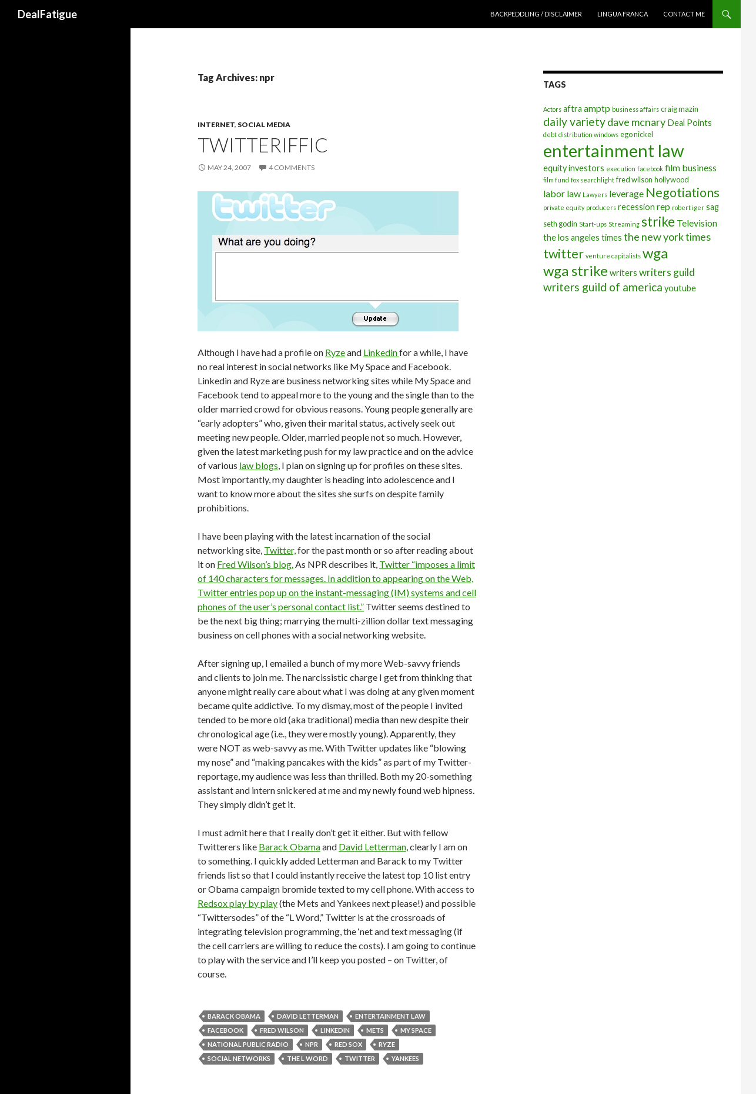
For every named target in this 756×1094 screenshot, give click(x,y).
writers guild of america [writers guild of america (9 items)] (603, 287)
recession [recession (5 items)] (636, 207)
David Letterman (372, 846)
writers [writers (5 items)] (623, 273)
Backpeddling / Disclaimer (536, 14)
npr (311, 1044)
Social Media (263, 124)
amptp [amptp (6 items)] (597, 108)
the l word (307, 1058)
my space (415, 1030)
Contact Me (684, 14)
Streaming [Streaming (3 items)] (624, 224)
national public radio (248, 1044)
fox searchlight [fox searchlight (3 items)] (592, 180)
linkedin (335, 1030)
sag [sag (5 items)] (712, 207)
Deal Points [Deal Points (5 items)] (689, 123)
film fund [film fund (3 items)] (556, 180)
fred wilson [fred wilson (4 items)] (634, 179)
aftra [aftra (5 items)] (572, 109)
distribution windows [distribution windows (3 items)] (588, 134)
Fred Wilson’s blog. (255, 564)
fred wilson (282, 1030)
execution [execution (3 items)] (620, 168)
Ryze (335, 352)
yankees (405, 1058)
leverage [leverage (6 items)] (626, 193)
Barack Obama (289, 846)
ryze (387, 1044)
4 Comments (292, 167)
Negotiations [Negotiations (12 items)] (682, 192)
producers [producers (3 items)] (601, 207)
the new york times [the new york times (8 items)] (667, 236)
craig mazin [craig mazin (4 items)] (679, 109)
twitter (359, 1058)
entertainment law (390, 1016)
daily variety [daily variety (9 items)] (574, 121)
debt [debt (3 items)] (550, 134)
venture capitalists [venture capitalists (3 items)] (613, 256)
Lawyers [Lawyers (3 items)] (595, 194)
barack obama (234, 1016)
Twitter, (280, 550)
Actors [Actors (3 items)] (552, 109)
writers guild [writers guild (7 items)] (667, 272)
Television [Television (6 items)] (697, 222)
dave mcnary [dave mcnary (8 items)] (636, 121)
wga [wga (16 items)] (655, 252)
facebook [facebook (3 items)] (650, 168)
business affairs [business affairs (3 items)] (635, 109)
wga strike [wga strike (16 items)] (575, 270)
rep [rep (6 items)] (663, 206)
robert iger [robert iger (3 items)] (688, 207)
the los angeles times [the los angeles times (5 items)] (582, 237)
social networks (239, 1058)
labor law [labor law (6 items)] (562, 193)
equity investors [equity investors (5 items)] (573, 168)
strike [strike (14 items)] (658, 221)
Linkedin (381, 352)
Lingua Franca (622, 14)
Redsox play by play (237, 903)
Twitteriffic (263, 145)
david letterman (308, 1016)
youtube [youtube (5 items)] (680, 288)
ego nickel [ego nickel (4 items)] (636, 134)
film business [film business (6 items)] (691, 167)
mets (375, 1030)
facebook (225, 1030)
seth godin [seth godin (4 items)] (560, 223)
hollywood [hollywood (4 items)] (671, 179)
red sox (348, 1044)
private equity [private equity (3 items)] (563, 207)
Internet (216, 124)
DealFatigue (47, 14)
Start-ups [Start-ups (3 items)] (593, 224)
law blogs (258, 465)
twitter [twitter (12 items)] (563, 253)
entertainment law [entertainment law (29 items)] (613, 150)
